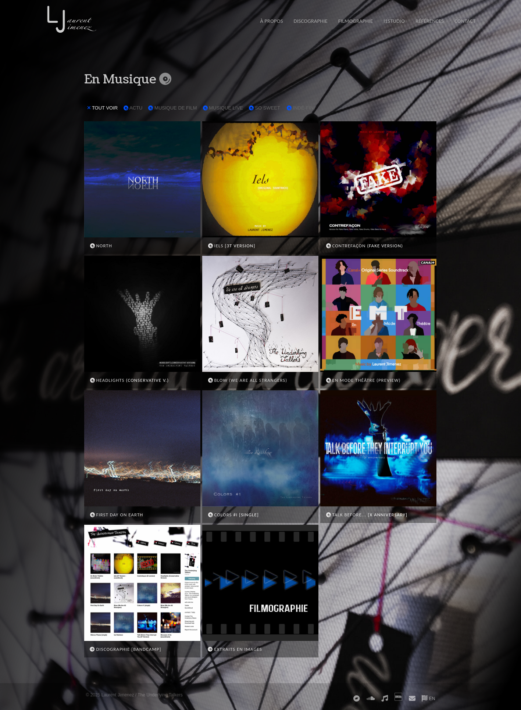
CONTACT (465, 21)
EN (428, 698)
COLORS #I (223, 514)
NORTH (101, 245)
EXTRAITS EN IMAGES (235, 649)
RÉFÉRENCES (429, 21)
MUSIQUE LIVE (222, 108)
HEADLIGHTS (107, 380)
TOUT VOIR (102, 108)
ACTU (133, 108)
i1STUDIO (394, 21)
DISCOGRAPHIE (311, 21)
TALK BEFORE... (346, 514)
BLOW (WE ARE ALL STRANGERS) (248, 380)
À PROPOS (271, 21)
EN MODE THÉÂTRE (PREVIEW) (363, 380)
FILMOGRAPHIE (355, 21)
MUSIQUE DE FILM (172, 108)
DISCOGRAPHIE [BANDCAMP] (125, 649)
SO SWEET (264, 108)
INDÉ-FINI (300, 108)
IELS (216, 245)
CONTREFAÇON (346, 245)
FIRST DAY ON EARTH (116, 514)
